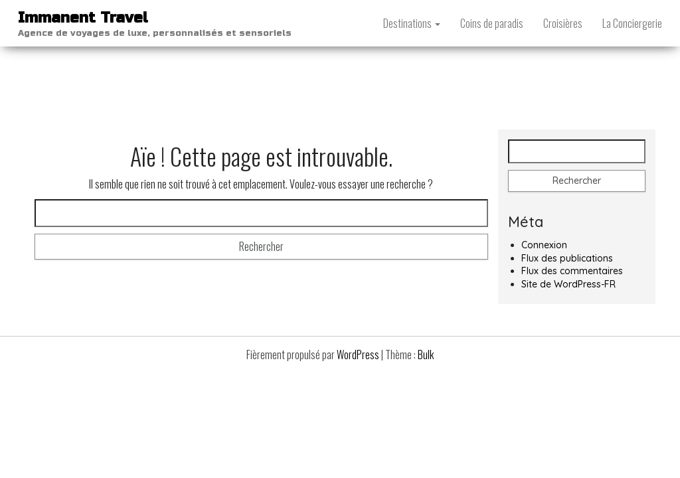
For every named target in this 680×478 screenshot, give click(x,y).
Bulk (426, 354)
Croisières (562, 23)
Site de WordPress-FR (568, 284)
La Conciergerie (632, 23)
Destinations (411, 23)
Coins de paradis (491, 23)
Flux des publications (567, 258)
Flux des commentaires (572, 271)
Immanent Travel (83, 18)
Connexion (544, 245)
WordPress (358, 354)
